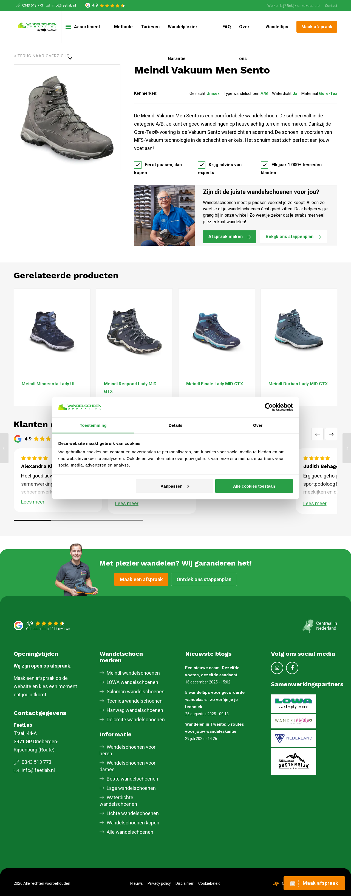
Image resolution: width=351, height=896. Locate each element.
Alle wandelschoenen (130, 832)
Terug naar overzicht (43, 56)
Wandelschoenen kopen (133, 823)
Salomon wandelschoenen (136, 691)
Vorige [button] (317, 434)
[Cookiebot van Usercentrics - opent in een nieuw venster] (269, 407)
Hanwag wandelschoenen (135, 710)
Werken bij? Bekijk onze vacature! (293, 6)
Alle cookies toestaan (254, 486)
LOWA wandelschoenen (132, 682)
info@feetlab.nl (64, 5)
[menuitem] (293, 5)
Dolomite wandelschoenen (136, 719)
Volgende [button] (331, 434)
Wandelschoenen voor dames (127, 766)
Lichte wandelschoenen (133, 813)
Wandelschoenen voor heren (127, 750)
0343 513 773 (32, 5)
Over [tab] (258, 425)
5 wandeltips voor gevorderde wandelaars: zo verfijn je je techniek (215, 699)
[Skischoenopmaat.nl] (37, 27)
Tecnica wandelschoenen (135, 701)
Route (46, 750)
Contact (331, 6)
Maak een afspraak (141, 579)
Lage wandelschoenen (131, 788)
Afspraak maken (225, 236)
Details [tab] (175, 425)
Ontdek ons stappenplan (204, 579)
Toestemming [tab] (93, 425)
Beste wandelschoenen (132, 779)
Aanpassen (175, 486)
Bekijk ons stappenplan (289, 236)
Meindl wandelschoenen (133, 673)
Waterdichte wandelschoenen (118, 801)
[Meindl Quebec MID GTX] (4, 448)
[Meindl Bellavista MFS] (346, 448)
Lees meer (32, 502)
